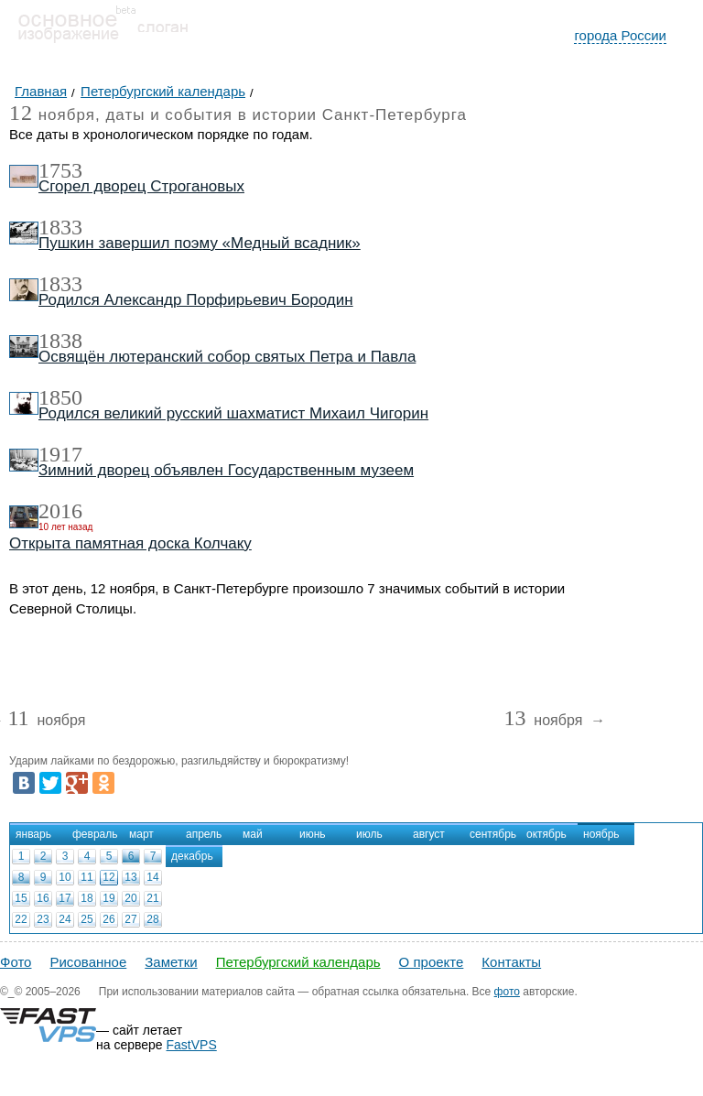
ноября (46, 721)
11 (86, 877)
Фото (15, 962)
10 (64, 877)
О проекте (431, 962)
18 (86, 898)
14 (152, 877)
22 (21, 919)
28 (152, 919)
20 (130, 898)
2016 (60, 511)
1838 (60, 341)
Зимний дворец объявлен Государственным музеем (226, 470)
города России (620, 35)
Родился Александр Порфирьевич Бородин (195, 300)
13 (130, 877)
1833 (60, 227)
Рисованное (87, 962)
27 (130, 919)
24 (64, 919)
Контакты (511, 962)
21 (152, 898)
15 (21, 898)
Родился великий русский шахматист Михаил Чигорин (233, 413)
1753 (60, 170)
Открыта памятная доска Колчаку (130, 543)
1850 (60, 397)
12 (108, 877)
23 (43, 919)
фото (507, 991)
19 (108, 898)
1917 (60, 454)
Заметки (171, 962)
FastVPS (192, 1044)
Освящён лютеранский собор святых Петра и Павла (227, 356)
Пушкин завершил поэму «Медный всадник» (199, 243)
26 (108, 919)
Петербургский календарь (298, 962)
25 (86, 919)
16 (43, 898)
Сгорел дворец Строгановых (141, 186)
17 (64, 898)
